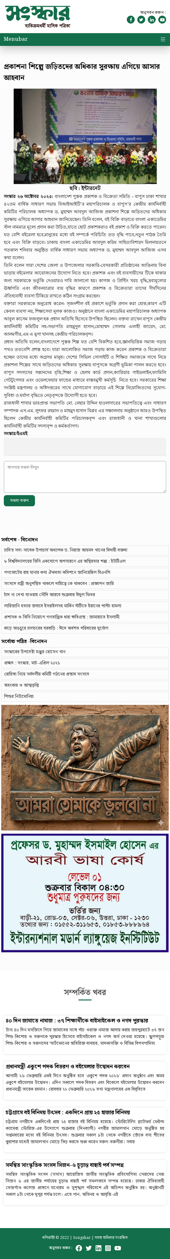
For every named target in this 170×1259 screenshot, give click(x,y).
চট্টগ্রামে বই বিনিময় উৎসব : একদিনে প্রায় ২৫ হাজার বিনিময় (68, 1112)
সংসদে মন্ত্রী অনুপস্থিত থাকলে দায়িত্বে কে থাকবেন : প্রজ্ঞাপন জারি (59, 583)
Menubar (16, 39)
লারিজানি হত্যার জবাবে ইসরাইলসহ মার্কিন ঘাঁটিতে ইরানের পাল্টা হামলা (62, 606)
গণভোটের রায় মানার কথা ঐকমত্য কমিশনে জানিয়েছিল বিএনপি (57, 572)
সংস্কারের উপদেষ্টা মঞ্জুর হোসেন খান (34, 651)
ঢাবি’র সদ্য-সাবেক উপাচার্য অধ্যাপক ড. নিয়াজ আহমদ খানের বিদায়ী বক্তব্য (65, 550)
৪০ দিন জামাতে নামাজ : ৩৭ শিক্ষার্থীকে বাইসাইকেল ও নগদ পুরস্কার (77, 1021)
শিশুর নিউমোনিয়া (19, 696)
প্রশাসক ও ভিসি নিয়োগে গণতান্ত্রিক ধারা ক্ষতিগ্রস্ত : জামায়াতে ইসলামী (61, 617)
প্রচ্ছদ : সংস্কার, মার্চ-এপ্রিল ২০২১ (32, 663)
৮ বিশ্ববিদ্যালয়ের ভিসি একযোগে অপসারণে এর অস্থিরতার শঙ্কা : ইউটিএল (65, 561)
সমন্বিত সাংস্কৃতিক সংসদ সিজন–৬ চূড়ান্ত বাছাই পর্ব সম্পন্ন (65, 1165)
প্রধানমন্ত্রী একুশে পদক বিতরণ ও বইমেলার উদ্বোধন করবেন (68, 1067)
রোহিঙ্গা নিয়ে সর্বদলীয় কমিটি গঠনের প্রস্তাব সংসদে (46, 674)
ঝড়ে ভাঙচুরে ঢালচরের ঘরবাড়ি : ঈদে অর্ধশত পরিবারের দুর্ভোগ (56, 628)
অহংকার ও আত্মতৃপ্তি (21, 685)
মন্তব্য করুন (19, 500)
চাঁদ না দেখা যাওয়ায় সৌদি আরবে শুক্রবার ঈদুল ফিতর (49, 594)
